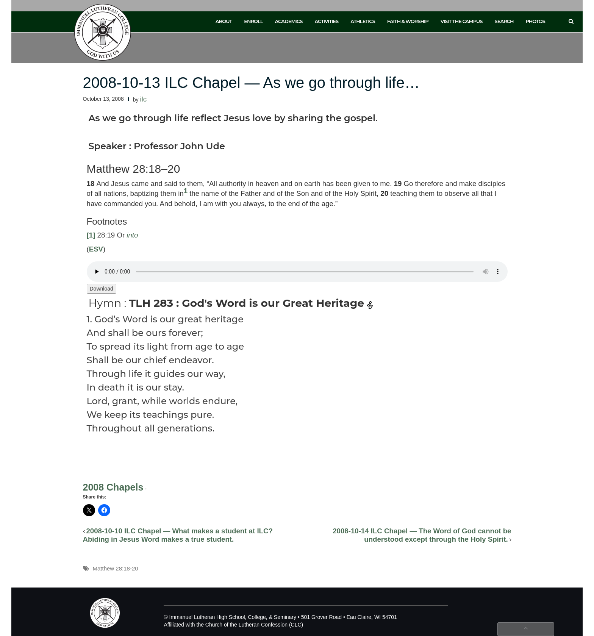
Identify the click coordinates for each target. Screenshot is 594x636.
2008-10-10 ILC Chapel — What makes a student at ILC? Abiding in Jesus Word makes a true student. (178, 535)
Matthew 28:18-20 (115, 568)
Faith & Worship (407, 21)
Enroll (253, 21)
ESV (96, 249)
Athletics (362, 21)
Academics (288, 21)
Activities (326, 21)
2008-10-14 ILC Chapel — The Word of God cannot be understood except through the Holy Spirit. (422, 535)
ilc (143, 99)
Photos (535, 21)
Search (504, 21)
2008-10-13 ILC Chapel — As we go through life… (251, 82)
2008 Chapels (113, 487)
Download (101, 289)
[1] (91, 235)
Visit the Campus (462, 21)
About (224, 21)
